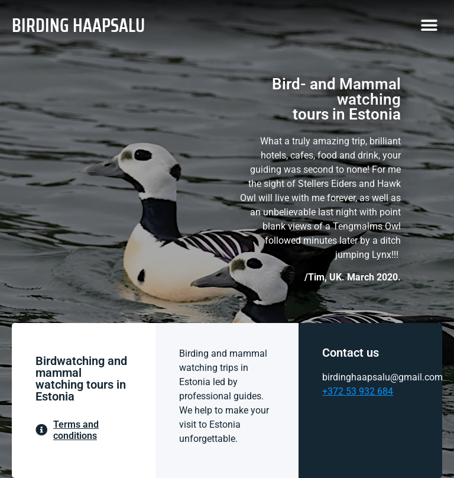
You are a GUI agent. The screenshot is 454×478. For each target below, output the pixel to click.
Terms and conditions (76, 430)
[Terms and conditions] (41, 430)
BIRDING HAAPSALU (78, 25)
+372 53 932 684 (357, 391)
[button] (429, 25)
